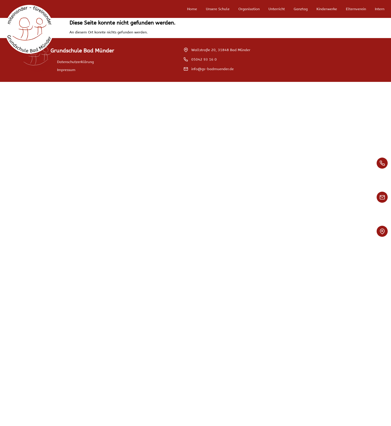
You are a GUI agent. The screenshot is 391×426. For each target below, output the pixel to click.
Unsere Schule (218, 9)
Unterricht (276, 9)
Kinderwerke (326, 9)
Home (192, 9)
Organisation (249, 9)
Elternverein (356, 9)
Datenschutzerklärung (75, 62)
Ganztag (301, 9)
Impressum (66, 70)
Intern (379, 9)
